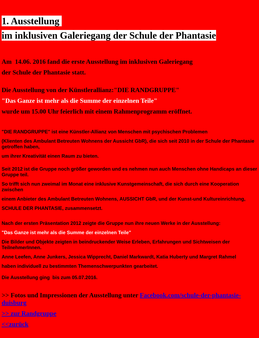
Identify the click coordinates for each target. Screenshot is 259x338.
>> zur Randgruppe (29, 313)
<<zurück (15, 324)
